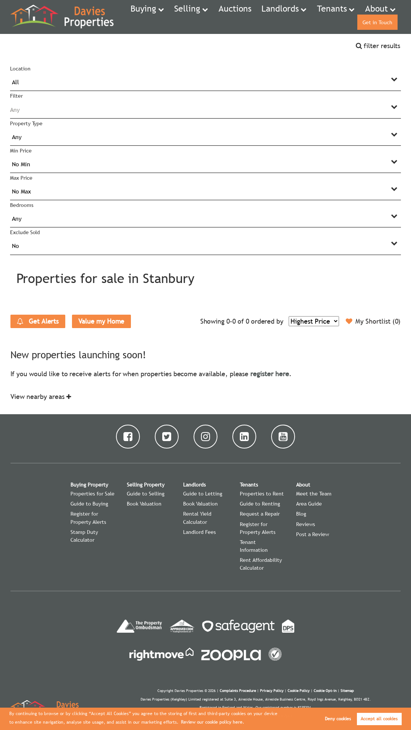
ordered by (267, 321)
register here (269, 373)
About (328, 17)
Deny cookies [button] (338, 718)
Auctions (217, 17)
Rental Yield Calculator (197, 517)
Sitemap (347, 690)
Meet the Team (314, 493)
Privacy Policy (271, 690)
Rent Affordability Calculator (261, 564)
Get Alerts (38, 321)
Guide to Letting (202, 493)
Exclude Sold (25, 232)
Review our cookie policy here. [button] (212, 722)
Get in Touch (375, 17)
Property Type (26, 123)
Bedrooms (22, 205)
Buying (142, 17)
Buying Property (89, 484)
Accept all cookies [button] (379, 718)
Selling (178, 17)
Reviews (305, 524)
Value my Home (101, 321)
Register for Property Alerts (88, 517)
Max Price (21, 177)
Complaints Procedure (238, 690)
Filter (16, 95)
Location (20, 68)
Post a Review (312, 534)
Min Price (21, 150)
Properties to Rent (262, 493)
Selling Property (145, 484)
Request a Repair (260, 513)
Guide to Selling (145, 493)
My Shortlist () (373, 321)
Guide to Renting (260, 503)
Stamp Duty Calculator (84, 536)
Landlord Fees (199, 532)
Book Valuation (144, 503)
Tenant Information (254, 546)
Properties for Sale (92, 493)
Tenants (292, 17)
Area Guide (309, 503)
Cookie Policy (299, 690)
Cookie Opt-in (325, 690)
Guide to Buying (89, 503)
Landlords (251, 17)
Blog (301, 513)
